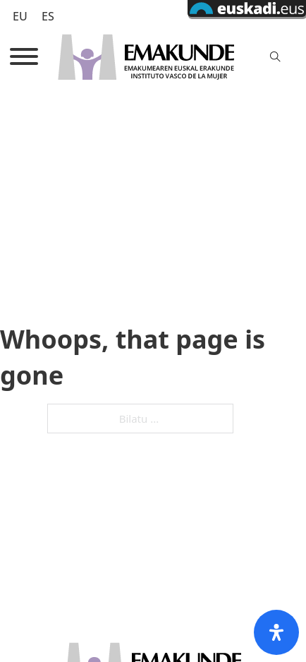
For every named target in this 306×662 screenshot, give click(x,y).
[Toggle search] (275, 56)
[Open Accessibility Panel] (276, 632)
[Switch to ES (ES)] (48, 16)
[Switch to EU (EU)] (20, 16)
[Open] (24, 56)
